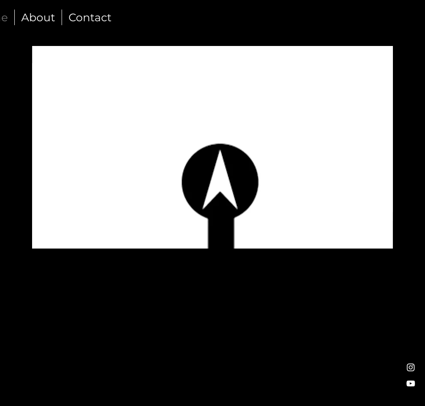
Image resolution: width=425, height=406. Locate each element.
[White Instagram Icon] (410, 367)
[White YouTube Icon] (410, 383)
